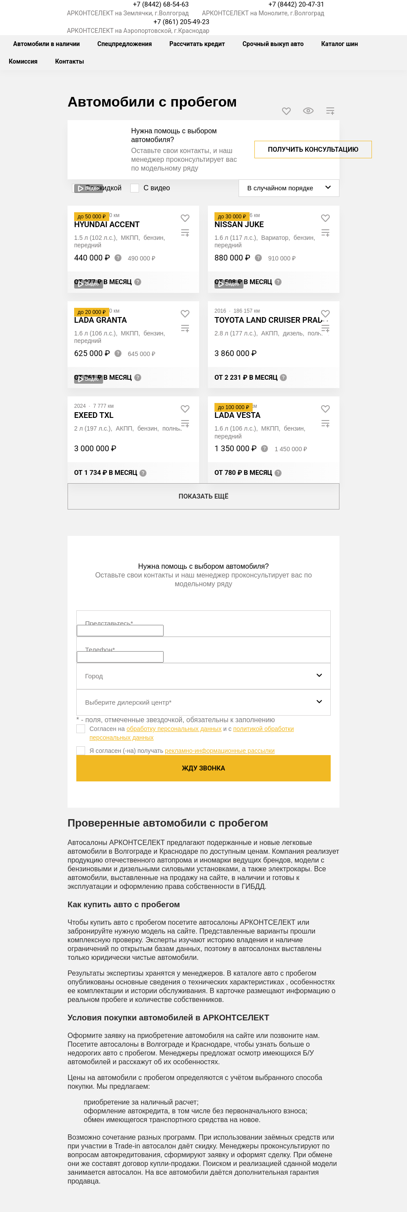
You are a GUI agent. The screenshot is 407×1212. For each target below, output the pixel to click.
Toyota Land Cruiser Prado (271, 319)
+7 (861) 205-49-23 (181, 22)
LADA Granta (100, 319)
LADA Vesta (237, 415)
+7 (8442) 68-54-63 (161, 4)
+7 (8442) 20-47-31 (296, 4)
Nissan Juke (239, 224)
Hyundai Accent (107, 224)
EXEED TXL (94, 415)
